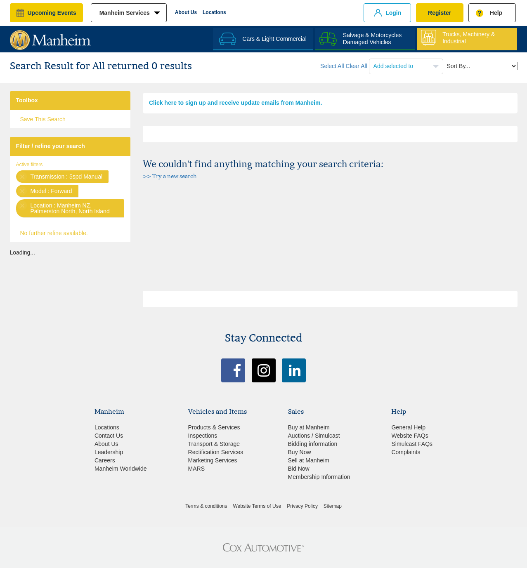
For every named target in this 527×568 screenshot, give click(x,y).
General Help (408, 427)
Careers (105, 460)
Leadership (109, 452)
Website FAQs (409, 435)
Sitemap (333, 506)
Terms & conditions (206, 506)
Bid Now (299, 468)
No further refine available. (54, 233)
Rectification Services (215, 452)
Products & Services (214, 427)
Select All (332, 66)
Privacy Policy (302, 506)
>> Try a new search (170, 175)
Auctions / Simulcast (314, 435)
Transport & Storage (214, 444)
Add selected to (394, 66)
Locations (214, 12)
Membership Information (319, 477)
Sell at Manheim (308, 460)
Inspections (202, 435)
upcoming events (52, 12)
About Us (186, 12)
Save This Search (43, 119)
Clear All (356, 66)
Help (496, 12)
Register (439, 12)
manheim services (124, 12)
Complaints (405, 452)
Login (393, 12)
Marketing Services (212, 460)
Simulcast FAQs (411, 444)
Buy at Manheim (309, 427)
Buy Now (299, 452)
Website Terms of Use (257, 506)
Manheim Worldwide (121, 468)
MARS (196, 468)
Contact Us (109, 435)
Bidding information (313, 444)
